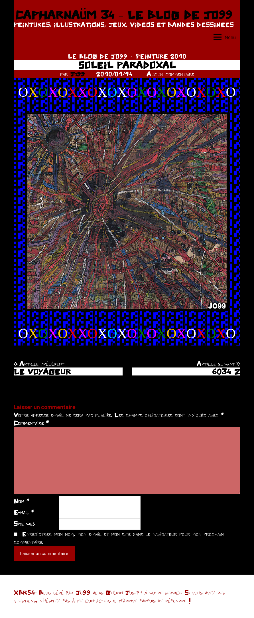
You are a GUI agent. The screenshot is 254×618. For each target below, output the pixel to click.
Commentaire (31, 423)
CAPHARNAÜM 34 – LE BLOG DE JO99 (123, 14)
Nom (21, 501)
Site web (24, 524)
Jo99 (77, 74)
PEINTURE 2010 (161, 56)
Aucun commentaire (170, 74)
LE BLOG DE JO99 (97, 56)
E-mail (24, 512)
